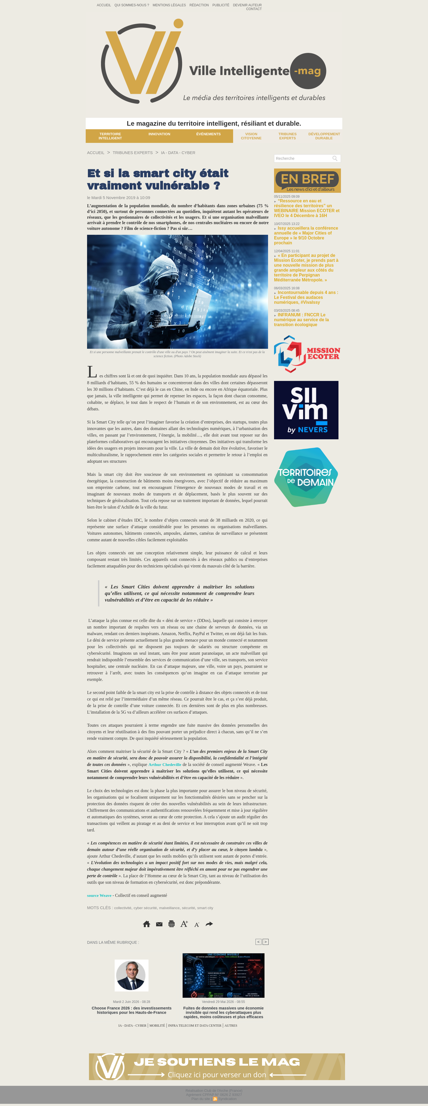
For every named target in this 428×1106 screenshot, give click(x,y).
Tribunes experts (287, 136)
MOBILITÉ (151, 1025)
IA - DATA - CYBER (195, 152)
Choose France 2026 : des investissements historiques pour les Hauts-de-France (132, 1010)
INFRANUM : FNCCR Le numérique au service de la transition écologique (305, 290)
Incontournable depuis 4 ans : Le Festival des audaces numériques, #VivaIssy (303, 272)
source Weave (99, 895)
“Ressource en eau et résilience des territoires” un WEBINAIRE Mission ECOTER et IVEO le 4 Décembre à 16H (306, 205)
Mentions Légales (170, 5)
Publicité (221, 5)
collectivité (123, 907)
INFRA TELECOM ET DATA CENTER (200, 1025)
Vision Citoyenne (251, 136)
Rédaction (199, 5)
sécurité (195, 907)
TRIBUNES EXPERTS (141, 152)
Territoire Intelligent (110, 136)
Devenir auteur (247, 5)
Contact (254, 9)
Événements (208, 134)
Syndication (227, 1099)
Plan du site (200, 1099)
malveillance (174, 907)
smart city (213, 907)
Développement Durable (324, 136)
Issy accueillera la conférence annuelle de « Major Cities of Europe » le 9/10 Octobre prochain (306, 224)
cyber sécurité (148, 907)
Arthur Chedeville (165, 764)
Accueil (104, 5)
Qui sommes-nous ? (132, 5)
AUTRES (246, 1025)
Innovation (159, 134)
